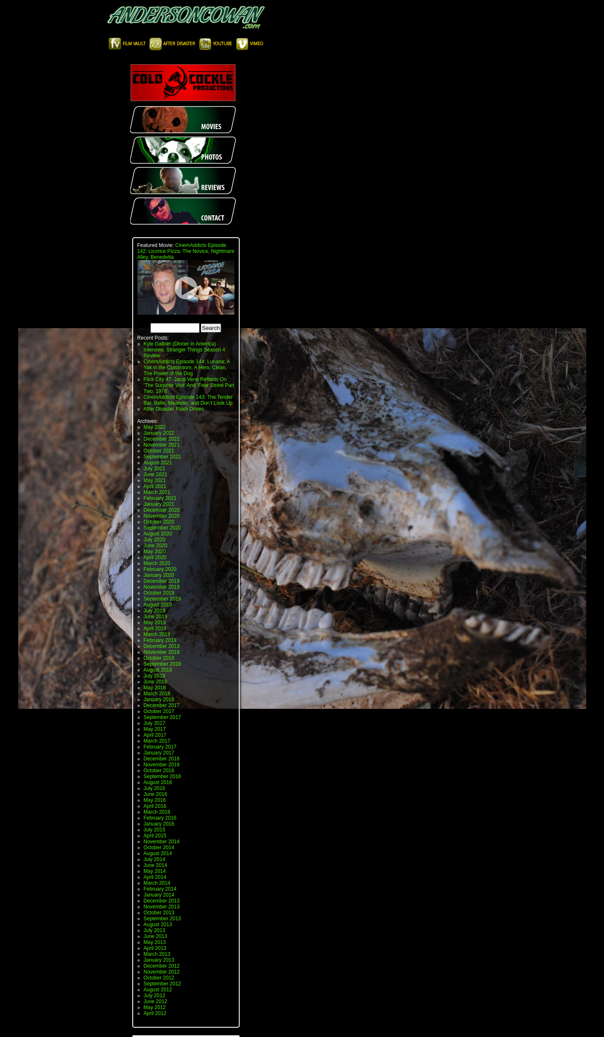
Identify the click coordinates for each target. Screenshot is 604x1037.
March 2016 (157, 812)
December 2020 (162, 510)
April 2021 (155, 486)
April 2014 (155, 877)
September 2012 (162, 984)
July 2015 (154, 830)
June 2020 (155, 546)
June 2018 (155, 682)
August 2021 (158, 463)
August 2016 (158, 782)
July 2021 (154, 469)
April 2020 (155, 557)
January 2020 (159, 575)
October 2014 (159, 847)
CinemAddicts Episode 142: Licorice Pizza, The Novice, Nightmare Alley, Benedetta (186, 251)
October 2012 (159, 978)
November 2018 (162, 652)
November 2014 (162, 842)
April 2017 (155, 735)
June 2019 (155, 617)
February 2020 (160, 569)
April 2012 (155, 1013)
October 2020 (159, 522)
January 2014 (159, 895)
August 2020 (158, 534)
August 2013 (158, 924)
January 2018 (159, 699)
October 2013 (159, 913)
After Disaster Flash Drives (174, 409)
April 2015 (155, 836)
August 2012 (158, 990)
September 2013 (162, 919)
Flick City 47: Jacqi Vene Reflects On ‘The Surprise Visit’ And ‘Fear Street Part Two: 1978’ (189, 385)
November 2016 (162, 765)
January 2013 (159, 960)
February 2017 (160, 747)
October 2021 (159, 451)
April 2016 (155, 806)
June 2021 (155, 474)
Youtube (216, 43)
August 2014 (158, 853)
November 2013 (162, 907)
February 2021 (160, 498)
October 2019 (159, 593)
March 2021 (157, 492)
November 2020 (162, 516)
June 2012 (155, 1001)
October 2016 (159, 771)
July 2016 (154, 788)
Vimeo (249, 43)
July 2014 (154, 859)
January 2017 (159, 753)
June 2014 (155, 865)
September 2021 (162, 457)
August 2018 (158, 670)
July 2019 (154, 611)
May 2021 (155, 480)
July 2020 (154, 540)
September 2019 (162, 599)
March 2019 (157, 634)
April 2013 (155, 948)
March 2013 (157, 954)
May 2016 (155, 800)
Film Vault (128, 43)
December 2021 (162, 439)
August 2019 (158, 605)
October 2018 (159, 658)
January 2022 (159, 433)
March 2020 (157, 563)
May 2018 (155, 688)
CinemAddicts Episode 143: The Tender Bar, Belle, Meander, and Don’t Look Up (188, 400)
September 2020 (162, 528)
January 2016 (159, 824)
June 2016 (155, 794)
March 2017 (157, 741)
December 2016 (162, 759)
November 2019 (162, 587)
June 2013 (155, 936)
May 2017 (155, 729)
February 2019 (160, 640)
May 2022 (155, 427)
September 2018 (162, 664)
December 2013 (162, 901)
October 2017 (159, 711)
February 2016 (160, 818)
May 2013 (155, 942)
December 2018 (162, 646)
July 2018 (154, 676)
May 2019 (155, 622)
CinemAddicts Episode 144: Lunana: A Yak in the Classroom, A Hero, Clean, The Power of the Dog (187, 367)
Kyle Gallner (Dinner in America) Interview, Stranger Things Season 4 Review (184, 350)
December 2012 (162, 966)
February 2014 (160, 889)
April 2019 (155, 628)
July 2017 (154, 723)
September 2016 (162, 776)
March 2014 (157, 883)
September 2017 (162, 717)
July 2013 (154, 930)
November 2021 (162, 445)
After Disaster (173, 43)
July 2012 (154, 996)
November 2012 (162, 972)
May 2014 (155, 871)
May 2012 (155, 1007)
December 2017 (162, 705)
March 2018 (157, 694)
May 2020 (155, 551)
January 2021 (159, 504)
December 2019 (162, 581)
